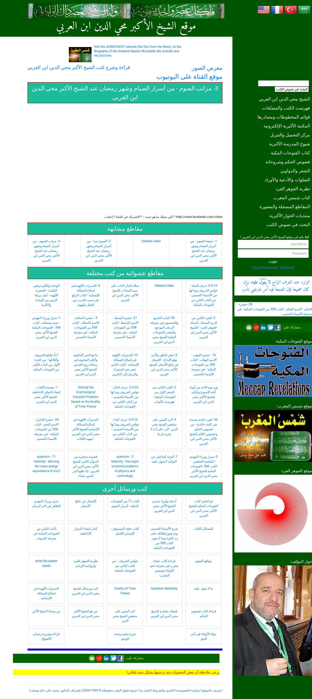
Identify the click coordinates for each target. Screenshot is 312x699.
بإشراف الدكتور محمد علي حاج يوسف (55, 690)
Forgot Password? (265, 268)
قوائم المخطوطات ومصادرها (283, 116)
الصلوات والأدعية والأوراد (287, 179)
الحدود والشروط (163, 690)
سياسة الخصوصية (188, 690)
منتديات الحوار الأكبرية (289, 215)
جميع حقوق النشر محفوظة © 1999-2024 (110, 690)
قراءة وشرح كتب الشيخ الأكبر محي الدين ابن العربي (78, 67)
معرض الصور (207, 68)
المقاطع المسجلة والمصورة (284, 206)
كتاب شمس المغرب (291, 197)
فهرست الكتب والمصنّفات (286, 107)
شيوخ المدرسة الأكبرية (289, 143)
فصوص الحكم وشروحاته (287, 161)
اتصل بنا (145, 690)
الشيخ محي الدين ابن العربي (284, 98)
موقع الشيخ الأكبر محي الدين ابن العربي (126, 26)
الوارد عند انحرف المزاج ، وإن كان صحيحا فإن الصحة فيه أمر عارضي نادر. (276, 286)
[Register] (287, 268)
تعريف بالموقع (211, 690)
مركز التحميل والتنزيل (290, 134)
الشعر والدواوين (295, 170)
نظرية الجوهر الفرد (293, 188)
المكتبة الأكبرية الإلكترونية (286, 125)
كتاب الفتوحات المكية (290, 152)
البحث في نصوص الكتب (291, 89)
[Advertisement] (273, 46)
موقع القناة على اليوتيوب (189, 76)
